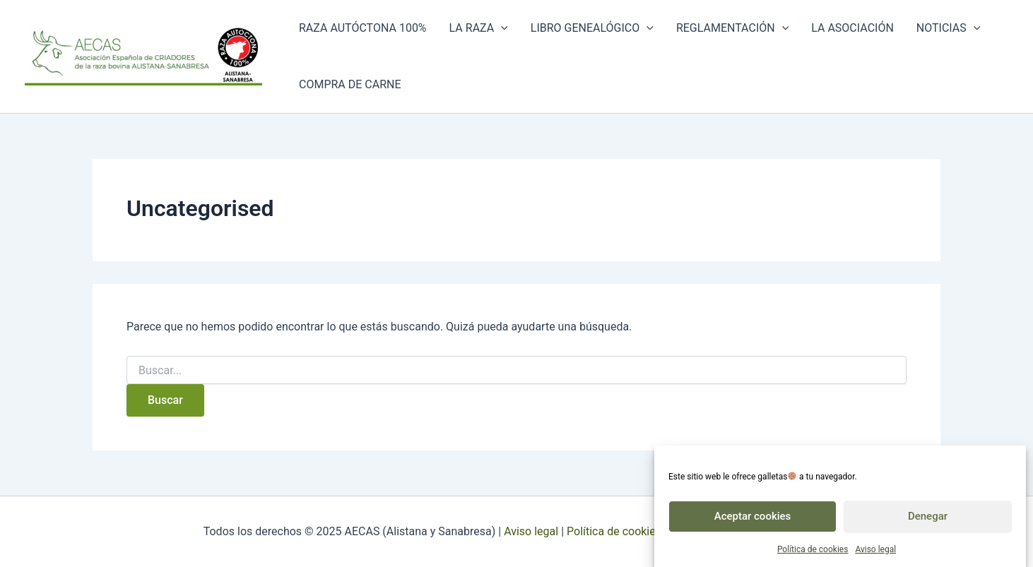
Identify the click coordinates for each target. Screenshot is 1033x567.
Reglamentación (732, 28)
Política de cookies (813, 554)
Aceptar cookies (752, 520)
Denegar (928, 520)
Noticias (948, 28)
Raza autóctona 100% (363, 28)
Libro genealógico (592, 28)
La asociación (852, 28)
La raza (478, 28)
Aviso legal (875, 554)
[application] (501, 28)
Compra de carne (350, 84)
